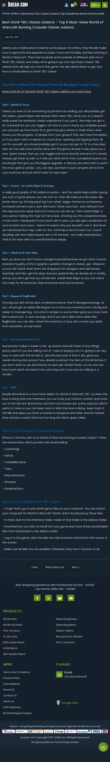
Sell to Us (8, 701)
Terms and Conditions (16, 672)
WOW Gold (10, 619)
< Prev (34, 567)
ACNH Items (10, 648)
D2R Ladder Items (13, 642)
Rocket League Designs (17, 713)
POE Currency (11, 630)
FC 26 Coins (10, 636)
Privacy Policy (11, 678)
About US (8, 689)
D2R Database (12, 707)
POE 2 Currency (65, 642)
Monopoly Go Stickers (69, 636)
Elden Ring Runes (66, 619)
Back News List (55, 567)
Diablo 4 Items (65, 630)
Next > (76, 567)
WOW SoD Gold (12, 625)
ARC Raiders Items (14, 654)
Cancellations (11, 684)
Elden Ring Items (66, 625)
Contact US (10, 695)
